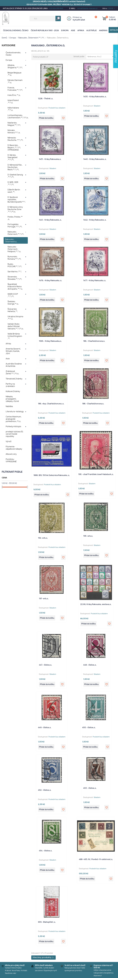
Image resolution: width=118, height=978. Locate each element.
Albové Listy (11, 454)
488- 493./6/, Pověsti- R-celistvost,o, (96, 859)
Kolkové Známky (13, 391)
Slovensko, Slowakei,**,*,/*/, (15, 277)
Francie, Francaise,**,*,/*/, (15, 88)
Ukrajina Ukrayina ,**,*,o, (15, 317)
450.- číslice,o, (89, 727)
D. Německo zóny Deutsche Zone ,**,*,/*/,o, (15, 209)
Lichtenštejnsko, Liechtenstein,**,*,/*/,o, (18, 116)
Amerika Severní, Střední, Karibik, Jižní (13, 351)
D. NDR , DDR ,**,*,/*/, (13, 183)
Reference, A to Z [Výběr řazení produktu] (101, 56)
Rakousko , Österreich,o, (11, 240)
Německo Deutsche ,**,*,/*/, (15, 138)
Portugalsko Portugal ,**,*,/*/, (15, 225)
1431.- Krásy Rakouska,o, (50, 159)
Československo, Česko (15, 30)
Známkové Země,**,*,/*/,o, (12, 372)
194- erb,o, (43, 538)
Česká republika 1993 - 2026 (45, 30)
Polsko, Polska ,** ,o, (15, 217)
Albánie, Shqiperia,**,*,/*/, (15, 66)
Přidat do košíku (46, 118)
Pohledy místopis (13, 426)
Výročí (8, 441)
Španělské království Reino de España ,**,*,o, (15, 286)
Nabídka (9, 406)
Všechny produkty (43, 957)
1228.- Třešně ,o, (45, 98)
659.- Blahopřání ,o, (47, 922)
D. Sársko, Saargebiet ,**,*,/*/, (13, 157)
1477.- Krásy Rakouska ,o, (94, 280)
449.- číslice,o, (44, 727)
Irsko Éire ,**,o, (14, 95)
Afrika (80, 30)
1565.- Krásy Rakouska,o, (50, 341)
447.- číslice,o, (45, 665)
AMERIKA (103, 30)
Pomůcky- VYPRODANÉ (11, 460)
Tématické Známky (14, 378)
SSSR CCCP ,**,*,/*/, (13, 295)
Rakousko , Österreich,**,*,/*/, (16, 232)
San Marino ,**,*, (15, 271)
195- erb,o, (88, 536)
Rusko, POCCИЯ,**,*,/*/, (15, 265)
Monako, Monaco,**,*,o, (14, 131)
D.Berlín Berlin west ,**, (14, 190)
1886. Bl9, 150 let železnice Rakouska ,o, (51, 475)
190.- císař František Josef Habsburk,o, (96, 474)
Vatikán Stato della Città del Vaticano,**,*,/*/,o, (15, 326)
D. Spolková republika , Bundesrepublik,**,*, (17, 199)
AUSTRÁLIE (91, 30)
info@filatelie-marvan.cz (87, 8)
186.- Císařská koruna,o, (94, 341)
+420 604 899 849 (55, 8)
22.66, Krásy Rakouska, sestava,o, (95, 604)
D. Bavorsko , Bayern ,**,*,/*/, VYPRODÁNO (14, 147)
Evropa (65, 30)
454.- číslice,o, (45, 850)
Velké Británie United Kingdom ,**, (15, 336)
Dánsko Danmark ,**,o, (15, 81)
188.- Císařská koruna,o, (93, 403)
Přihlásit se (77, 17)
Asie (73, 30)
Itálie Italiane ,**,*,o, (13, 108)
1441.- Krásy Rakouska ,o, (50, 220)
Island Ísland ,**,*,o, (13, 101)
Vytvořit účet (79, 19)
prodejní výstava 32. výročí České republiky (14, 434)
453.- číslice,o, (89, 788)
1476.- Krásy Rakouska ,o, (50, 280)
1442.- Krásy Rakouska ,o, (94, 220)
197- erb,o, (44, 598)
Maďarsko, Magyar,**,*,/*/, (14, 123)
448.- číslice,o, (89, 665)
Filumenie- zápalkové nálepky (14, 447)
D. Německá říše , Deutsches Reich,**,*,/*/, (15, 167)
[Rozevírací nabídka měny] (111, 8)
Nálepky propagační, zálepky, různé (12, 398)
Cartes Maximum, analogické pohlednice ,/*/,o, (13, 419)
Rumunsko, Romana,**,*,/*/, (14, 257)
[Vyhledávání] (45, 18)
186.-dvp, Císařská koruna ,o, (51, 403)
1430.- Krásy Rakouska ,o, (94, 96)
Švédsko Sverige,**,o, (13, 302)
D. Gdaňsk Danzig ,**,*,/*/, (15, 175)
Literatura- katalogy (15, 411)
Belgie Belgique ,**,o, (14, 73)
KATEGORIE (8, 45)
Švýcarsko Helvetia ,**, (13, 310)
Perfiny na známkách (10, 385)
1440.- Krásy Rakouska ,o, (94, 159)
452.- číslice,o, (44, 790)
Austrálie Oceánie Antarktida (14, 364)
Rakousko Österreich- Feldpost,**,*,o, (14, 249)
